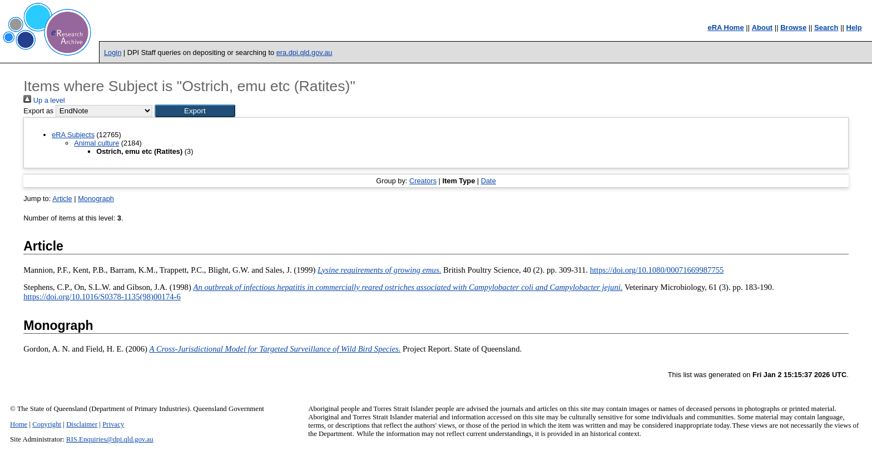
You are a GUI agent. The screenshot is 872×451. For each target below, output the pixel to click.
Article (62, 198)
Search (826, 27)
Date (488, 181)
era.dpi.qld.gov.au (304, 52)
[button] (195, 110)
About (762, 27)
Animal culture (96, 143)
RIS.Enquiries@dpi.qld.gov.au (109, 439)
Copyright (46, 424)
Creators (423, 181)
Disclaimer (81, 424)
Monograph (96, 198)
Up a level (44, 100)
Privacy (113, 424)
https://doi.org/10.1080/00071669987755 (657, 269)
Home (18, 424)
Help (854, 27)
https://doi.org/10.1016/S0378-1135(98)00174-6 (102, 296)
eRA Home (725, 27)
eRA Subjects (73, 135)
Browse (793, 27)
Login (112, 52)
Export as (38, 111)
